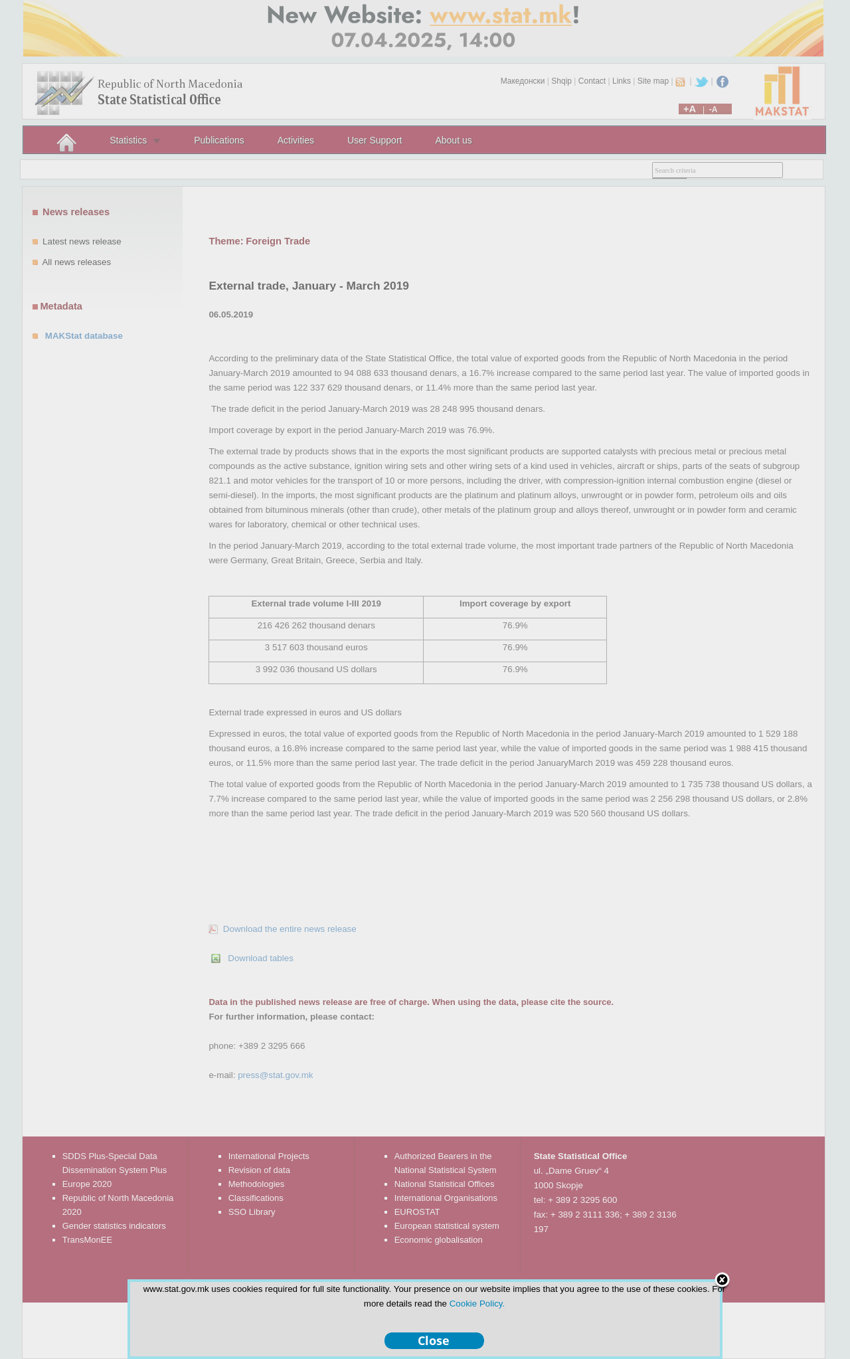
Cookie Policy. (477, 1304)
